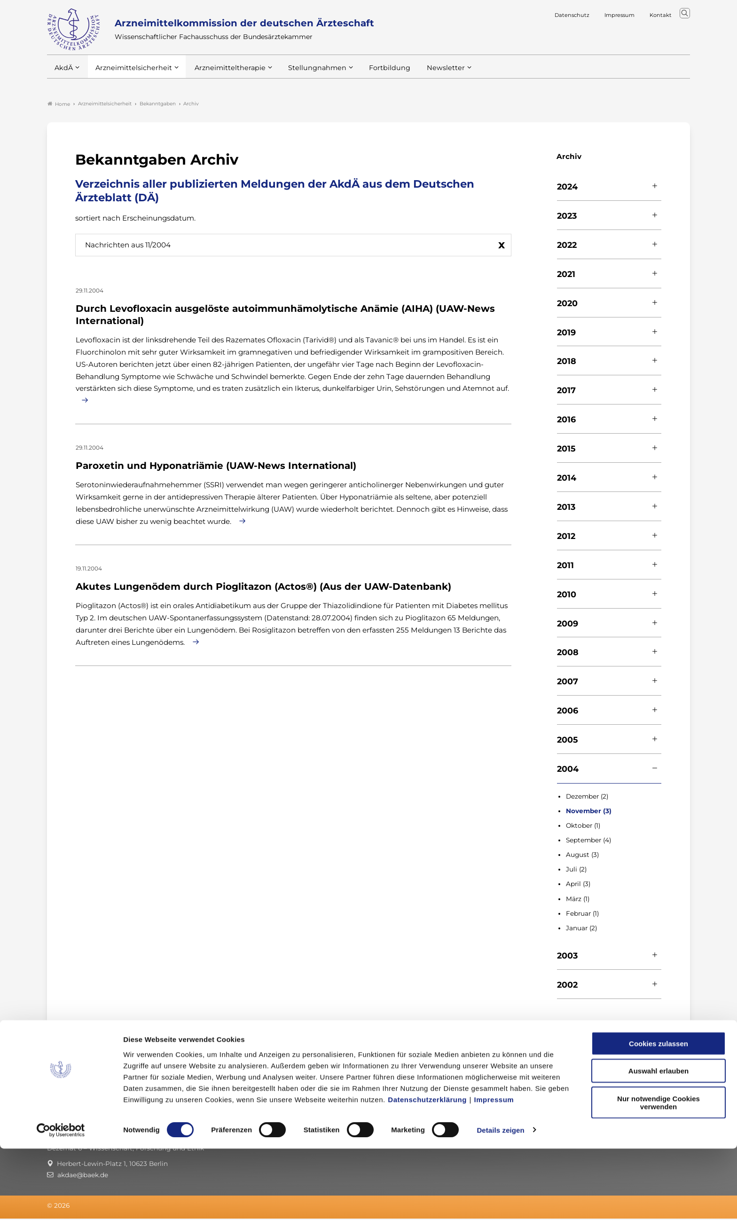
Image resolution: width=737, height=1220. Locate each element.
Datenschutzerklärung (427, 1171)
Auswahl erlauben (658, 1143)
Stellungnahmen (304, 75)
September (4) (588, 842)
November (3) (589, 812)
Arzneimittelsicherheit (130, 75)
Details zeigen (500, 1201)
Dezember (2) (587, 797)
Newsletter (426, 75)
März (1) (577, 900)
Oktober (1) (583, 827)
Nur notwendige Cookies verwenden (658, 1174)
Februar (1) (582, 915)
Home (58, 105)
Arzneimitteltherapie (222, 75)
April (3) (578, 885)
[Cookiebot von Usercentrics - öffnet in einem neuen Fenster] (61, 1202)
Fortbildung (373, 75)
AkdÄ (63, 75)
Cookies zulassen (658, 1115)
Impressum (494, 1171)
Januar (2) (581, 929)
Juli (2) (576, 871)
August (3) (582, 856)
